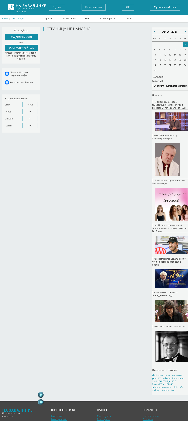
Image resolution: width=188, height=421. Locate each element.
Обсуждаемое (69, 18)
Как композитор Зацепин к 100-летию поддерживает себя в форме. (170, 274)
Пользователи (93, 7)
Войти (5, 18)
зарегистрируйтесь (21, 47)
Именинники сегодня (164, 370)
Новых (8, 111)
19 (165, 59)
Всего (7, 104)
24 (154, 65)
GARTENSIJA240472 (168, 381)
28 (175, 65)
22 (180, 59)
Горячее (48, 18)
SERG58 (169, 384)
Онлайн (9, 118)
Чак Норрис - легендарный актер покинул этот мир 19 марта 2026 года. (170, 240)
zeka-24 (167, 378)
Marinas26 (177, 375)
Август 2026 (169, 31)
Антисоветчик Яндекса (21, 82)
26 (165, 65)
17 (154, 59)
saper (167, 375)
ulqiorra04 (178, 387)
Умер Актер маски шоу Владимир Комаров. (170, 156)
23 (185, 59)
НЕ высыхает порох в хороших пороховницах (170, 201)
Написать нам (151, 416)
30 (185, 65)
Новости (157, 95)
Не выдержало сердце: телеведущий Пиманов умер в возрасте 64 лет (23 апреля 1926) (170, 117)
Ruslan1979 (158, 384)
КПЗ (128, 7)
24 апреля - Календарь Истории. (171, 85)
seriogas (156, 390)
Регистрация (17, 18)
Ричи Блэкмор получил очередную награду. (170, 308)
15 (180, 54)
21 (175, 59)
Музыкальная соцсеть (31, 7)
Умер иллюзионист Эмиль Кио (170, 345)
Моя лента (130, 18)
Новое (88, 18)
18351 (30, 104)
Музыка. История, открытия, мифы (19, 74)
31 (154, 70)
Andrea (165, 390)
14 (175, 54)
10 (154, 54)
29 (180, 65)
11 (159, 54)
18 (159, 59)
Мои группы (104, 416)
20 (170, 59)
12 (165, 54)
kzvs (173, 390)
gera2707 (156, 378)
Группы (57, 7)
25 (159, 65)
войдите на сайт (21, 37)
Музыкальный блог (165, 7)
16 (185, 54)
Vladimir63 (157, 375)
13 (170, 54)
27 (170, 65)
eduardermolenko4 (161, 387)
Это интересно (107, 18)
